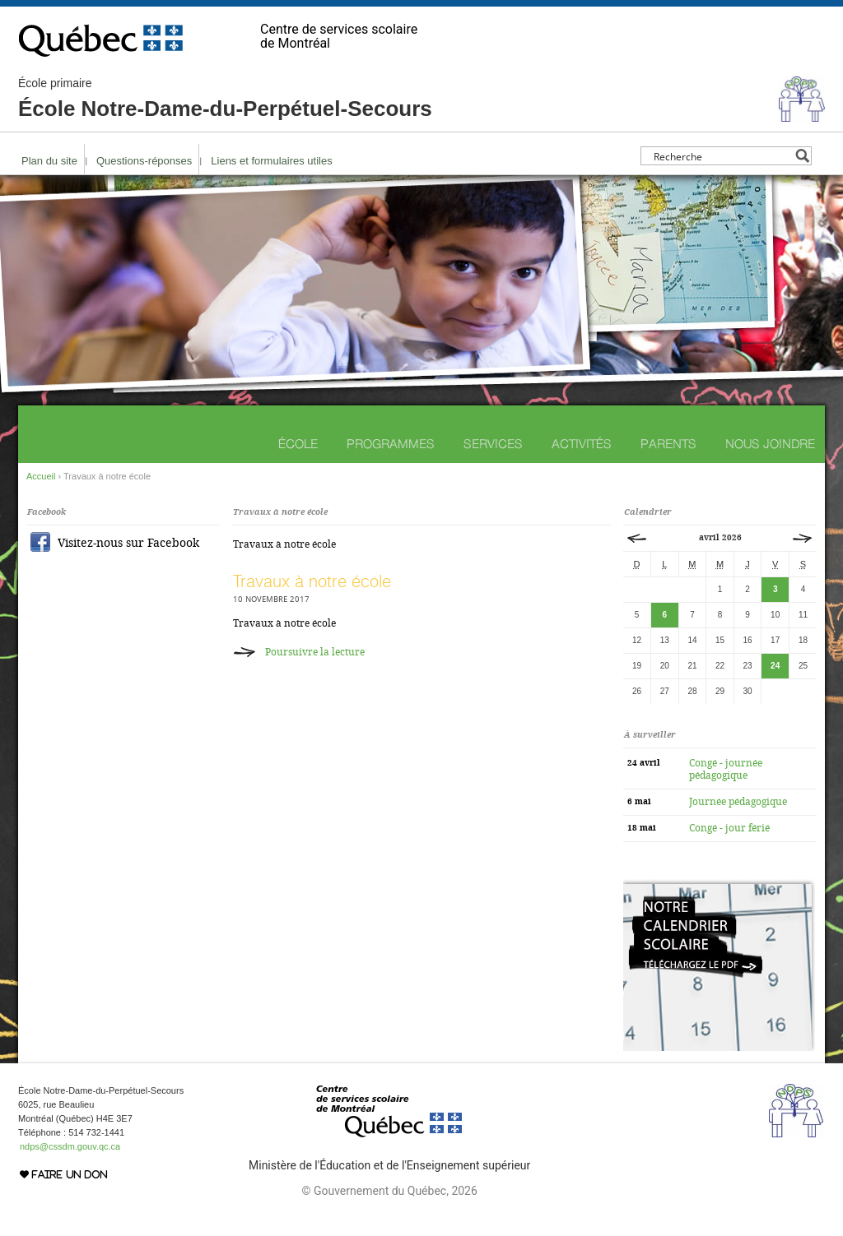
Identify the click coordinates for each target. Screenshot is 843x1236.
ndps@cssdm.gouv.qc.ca (70, 1146)
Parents (668, 443)
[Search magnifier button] (802, 155)
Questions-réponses (144, 161)
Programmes (391, 443)
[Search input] (721, 155)
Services (493, 443)
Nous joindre (770, 443)
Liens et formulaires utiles (271, 161)
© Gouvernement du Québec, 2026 (389, 1190)
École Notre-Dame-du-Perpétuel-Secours (225, 98)
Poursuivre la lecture (315, 652)
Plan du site (49, 161)
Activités (582, 443)
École (298, 443)
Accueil (40, 476)
